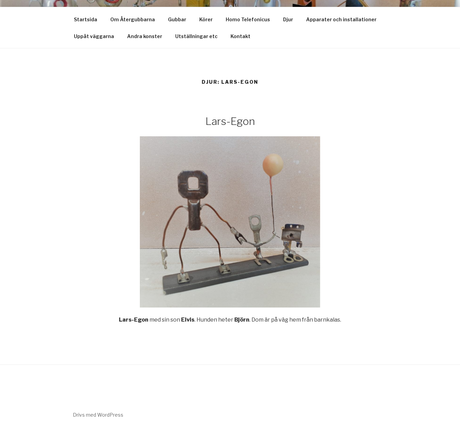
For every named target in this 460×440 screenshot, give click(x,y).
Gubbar (177, 19)
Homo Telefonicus (248, 19)
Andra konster (144, 36)
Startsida (85, 19)
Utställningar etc (196, 36)
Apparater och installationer (341, 19)
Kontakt (240, 36)
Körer (206, 19)
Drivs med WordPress (98, 415)
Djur (288, 19)
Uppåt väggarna (94, 36)
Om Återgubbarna (132, 19)
